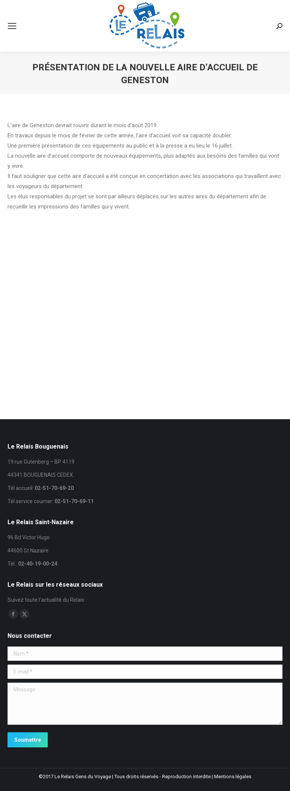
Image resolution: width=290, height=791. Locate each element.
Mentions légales (232, 776)
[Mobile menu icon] (12, 25)
